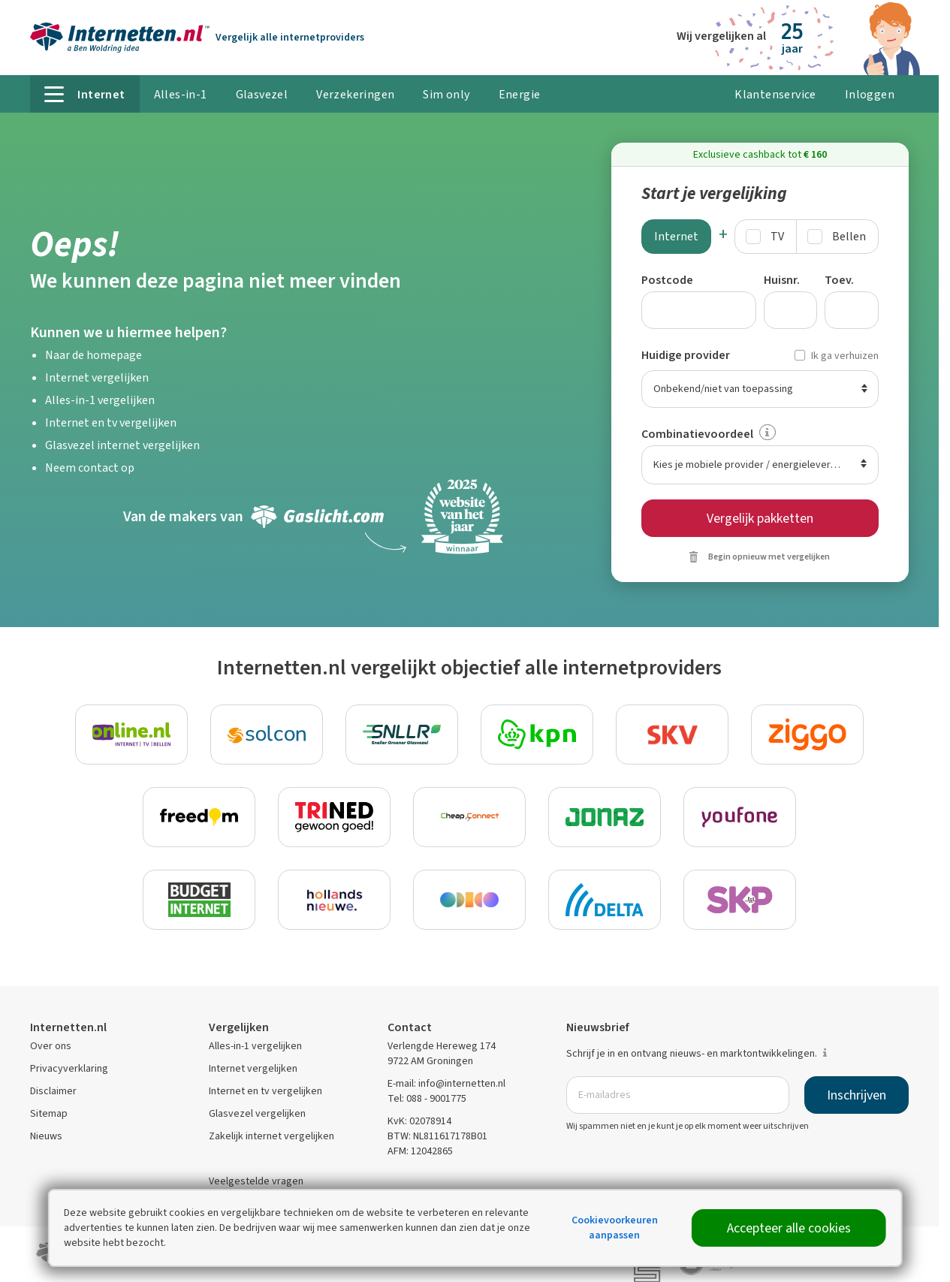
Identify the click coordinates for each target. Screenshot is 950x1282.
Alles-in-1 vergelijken (100, 400)
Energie (520, 94)
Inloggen (869, 94)
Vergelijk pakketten (760, 518)
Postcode (667, 280)
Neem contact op (89, 467)
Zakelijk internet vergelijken (271, 1136)
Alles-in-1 (180, 94)
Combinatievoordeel (697, 434)
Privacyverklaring (69, 1068)
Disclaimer (53, 1091)
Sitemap (49, 1113)
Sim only (446, 94)
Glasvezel (262, 94)
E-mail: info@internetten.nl (446, 1083)
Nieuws (46, 1136)
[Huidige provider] (760, 389)
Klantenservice (775, 94)
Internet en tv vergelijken (110, 422)
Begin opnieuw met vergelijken (769, 557)
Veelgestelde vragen (256, 1181)
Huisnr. (782, 280)
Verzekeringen (355, 94)
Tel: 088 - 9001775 (427, 1098)
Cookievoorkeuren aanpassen (615, 1227)
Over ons (50, 1046)
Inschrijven (856, 1095)
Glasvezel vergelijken (257, 1113)
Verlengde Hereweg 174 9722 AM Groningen (442, 1053)
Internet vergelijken (97, 377)
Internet (676, 236)
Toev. (839, 280)
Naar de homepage (93, 355)
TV (777, 236)
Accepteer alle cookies (789, 1228)
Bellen (849, 236)
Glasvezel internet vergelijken (122, 445)
